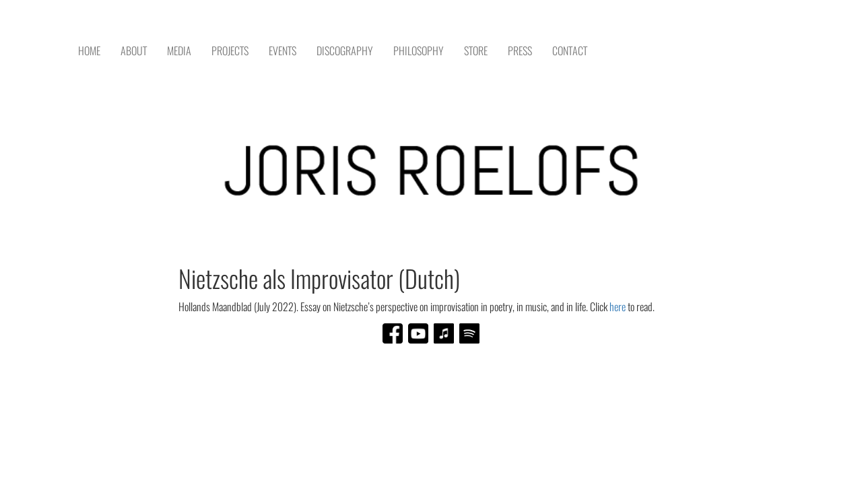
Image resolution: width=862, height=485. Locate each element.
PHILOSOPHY (418, 51)
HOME (89, 51)
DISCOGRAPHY (345, 51)
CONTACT (569, 51)
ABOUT (134, 51)
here (618, 307)
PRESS (520, 51)
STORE (476, 51)
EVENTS (282, 51)
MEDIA (179, 51)
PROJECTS (229, 51)
